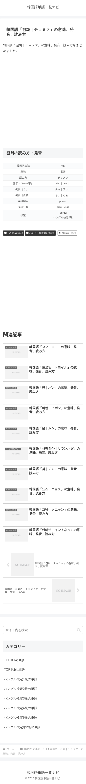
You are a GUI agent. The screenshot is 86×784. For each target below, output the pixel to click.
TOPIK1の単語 (13, 232)
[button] (78, 630)
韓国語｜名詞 (67, 232)
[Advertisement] (43, 101)
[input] (43, 630)
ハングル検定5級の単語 (40, 232)
